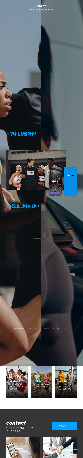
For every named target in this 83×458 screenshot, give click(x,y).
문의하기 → (64, 426)
